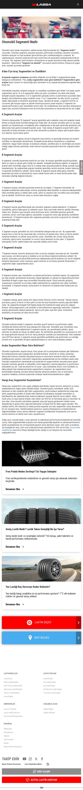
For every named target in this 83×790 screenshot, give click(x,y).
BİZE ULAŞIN (41, 771)
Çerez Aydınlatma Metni (33, 764)
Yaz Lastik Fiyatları (49, 682)
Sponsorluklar (8, 739)
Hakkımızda (8, 729)
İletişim (6, 743)
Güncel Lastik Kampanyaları (13, 716)
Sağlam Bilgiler (48, 709)
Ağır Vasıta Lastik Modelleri (13, 689)
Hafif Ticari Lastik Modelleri (13, 686)
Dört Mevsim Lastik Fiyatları (52, 689)
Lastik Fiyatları (48, 679)
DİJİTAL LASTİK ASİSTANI (41, 779)
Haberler (7, 736)
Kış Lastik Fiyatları (49, 686)
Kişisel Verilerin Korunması (13, 747)
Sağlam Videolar (49, 713)
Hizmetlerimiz (8, 732)
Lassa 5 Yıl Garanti (10, 709)
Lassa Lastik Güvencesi (12, 713)
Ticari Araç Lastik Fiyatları (52, 693)
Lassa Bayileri (8, 696)
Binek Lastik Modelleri (11, 682)
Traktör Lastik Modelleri (11, 693)
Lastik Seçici (8, 679)
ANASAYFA (41, 5)
